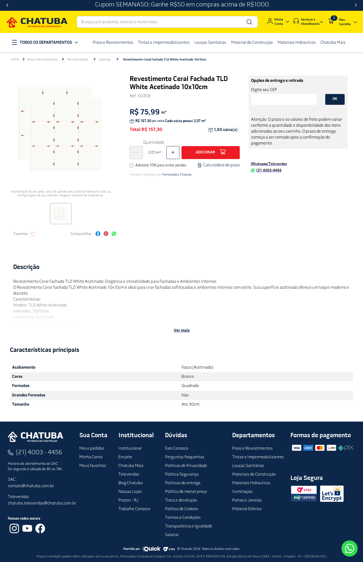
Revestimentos (78, 59)
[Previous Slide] (7, 5)
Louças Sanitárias (248, 466)
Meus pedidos (91, 448)
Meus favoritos (92, 466)
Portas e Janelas (247, 500)
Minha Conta (90, 457)
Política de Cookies (181, 509)
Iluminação (242, 492)
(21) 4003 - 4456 (39, 452)
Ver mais (182, 330)
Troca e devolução (181, 500)
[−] (136, 152)
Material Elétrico (247, 509)
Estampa (105, 59)
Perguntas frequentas (184, 457)
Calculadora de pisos (218, 165)
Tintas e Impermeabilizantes (258, 457)
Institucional (130, 448)
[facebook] (97, 234)
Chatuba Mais (130, 466)
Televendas (128, 474)
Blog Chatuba (130, 483)
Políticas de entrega (182, 483)
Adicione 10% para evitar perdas (160, 165)
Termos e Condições (183, 518)
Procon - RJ (128, 500)
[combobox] (167, 22)
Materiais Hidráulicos (251, 483)
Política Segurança (181, 474)
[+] (172, 152)
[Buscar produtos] (248, 22)
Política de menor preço (186, 492)
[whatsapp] (114, 234)
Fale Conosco (176, 448)
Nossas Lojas (130, 492)
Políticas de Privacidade (186, 466)
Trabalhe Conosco (134, 509)
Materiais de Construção (254, 474)
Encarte (125, 457)
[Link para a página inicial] (15, 59)
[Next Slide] (355, 5)
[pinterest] (106, 234)
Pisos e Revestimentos (42, 59)
